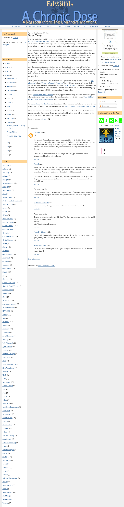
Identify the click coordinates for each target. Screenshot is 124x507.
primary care (7, 414)
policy (4, 400)
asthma (5, 176)
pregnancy (6, 403)
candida (5, 212)
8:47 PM (36, 197)
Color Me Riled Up (14, 136)
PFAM (4, 396)
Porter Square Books (107, 62)
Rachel (36, 164)
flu (3, 276)
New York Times (8, 368)
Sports (4, 446)
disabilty (5, 251)
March (9, 114)
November (11, 82)
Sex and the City (8, 435)
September (11, 90)
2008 (7, 147)
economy (5, 261)
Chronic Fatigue (8, 222)
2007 (7, 151)
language (5, 339)
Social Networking (9, 443)
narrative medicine (9, 364)
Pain (4, 379)
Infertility (5, 329)
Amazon (116, 66)
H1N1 (4, 297)
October (10, 86)
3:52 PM (36, 240)
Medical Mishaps (8, 354)
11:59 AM (36, 209)
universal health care (9, 478)
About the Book (33, 27)
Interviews (6, 332)
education (5, 265)
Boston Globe (7, 197)
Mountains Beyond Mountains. (52, 83)
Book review (7, 190)
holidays (5, 315)
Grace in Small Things (10, 286)
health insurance (8, 308)
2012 (7, 67)
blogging (5, 187)
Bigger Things (12, 132)
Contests (5, 233)
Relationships (7, 425)
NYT (4, 375)
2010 (7, 75)
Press (49, 27)
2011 (7, 71)
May (9, 106)
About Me (16, 27)
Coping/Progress (8, 236)
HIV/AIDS (6, 311)
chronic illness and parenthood (39, 41)
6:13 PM (36, 184)
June (9, 102)
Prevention (6, 411)
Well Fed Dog (7, 499)
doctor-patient (7, 254)
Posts (102, 102)
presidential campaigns (10, 407)
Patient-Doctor (7, 386)
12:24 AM (37, 227)
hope (4, 318)
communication (7, 229)
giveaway (5, 279)
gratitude (5, 293)
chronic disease (7, 219)
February (10, 118)
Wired (117, 125)
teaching (5, 457)
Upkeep (5, 482)
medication (6, 357)
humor (4, 325)
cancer (4, 208)
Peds (4, 393)
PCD (4, 389)
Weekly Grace (7, 485)
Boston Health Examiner (11, 201)
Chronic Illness (7, 226)
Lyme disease (7, 347)
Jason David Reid (40, 232)
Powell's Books (113, 59)
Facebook (101, 92)
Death (4, 243)
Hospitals (5, 322)
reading (5, 421)
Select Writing (91, 27)
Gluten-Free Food (8, 283)
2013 (7, 63)
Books (4, 194)
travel (4, 471)
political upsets (72, 111)
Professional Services (68, 27)
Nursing (5, 371)
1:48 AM (36, 254)
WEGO (5, 489)
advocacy (5, 172)
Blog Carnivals (7, 183)
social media (6, 439)
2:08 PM (36, 159)
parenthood (6, 382)
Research (5, 428)
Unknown (37, 132)
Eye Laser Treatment (41, 203)
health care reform (8, 304)
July (9, 98)
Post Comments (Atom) (46, 266)
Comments (104, 106)
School (4, 432)
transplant (5, 467)
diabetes (5, 247)
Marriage (5, 350)
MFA (4, 361)
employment (6, 268)
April (9, 110)
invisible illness (7, 336)
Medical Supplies (40, 245)
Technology (6, 460)
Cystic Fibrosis (7, 240)
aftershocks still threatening (42, 104)
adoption (5, 165)
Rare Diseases (7, 418)
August (10, 94)
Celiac (4, 215)
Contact (108, 27)
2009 (7, 143)
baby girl (5, 180)
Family (5, 272)
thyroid (5, 464)
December (11, 78)
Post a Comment (34, 259)
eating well (6, 258)
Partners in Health (70, 85)
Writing (5, 503)
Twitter (15, 38)
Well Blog (6, 496)
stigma (4, 453)
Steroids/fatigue (8, 450)
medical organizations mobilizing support (80, 106)
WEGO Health (7, 492)
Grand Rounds (7, 290)
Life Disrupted (7, 343)
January (10, 122)
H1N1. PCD (6, 300)
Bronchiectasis (7, 204)
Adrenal (5, 169)
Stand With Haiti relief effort (43, 95)
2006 (7, 155)
